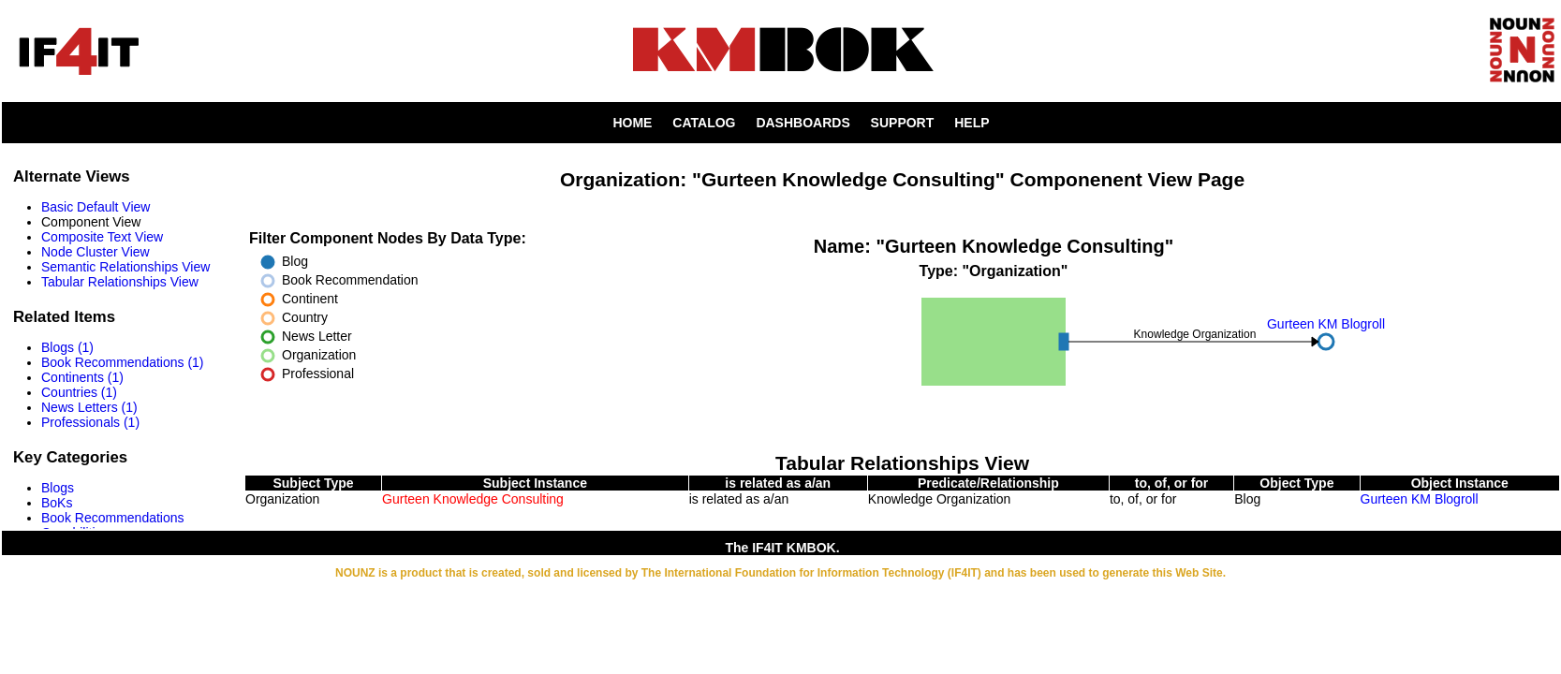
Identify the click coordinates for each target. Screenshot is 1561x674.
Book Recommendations (112, 517)
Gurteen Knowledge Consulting (473, 498)
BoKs (56, 502)
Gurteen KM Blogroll (1420, 498)
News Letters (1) (89, 407)
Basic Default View (95, 206)
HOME (632, 122)
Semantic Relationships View (125, 266)
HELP (971, 122)
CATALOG (703, 122)
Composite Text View (102, 236)
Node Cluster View (95, 251)
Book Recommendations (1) (122, 362)
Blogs (57, 487)
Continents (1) (82, 377)
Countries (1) (79, 392)
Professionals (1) (90, 422)
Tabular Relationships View (120, 281)
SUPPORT (903, 122)
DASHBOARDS (802, 122)
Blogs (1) (67, 347)
